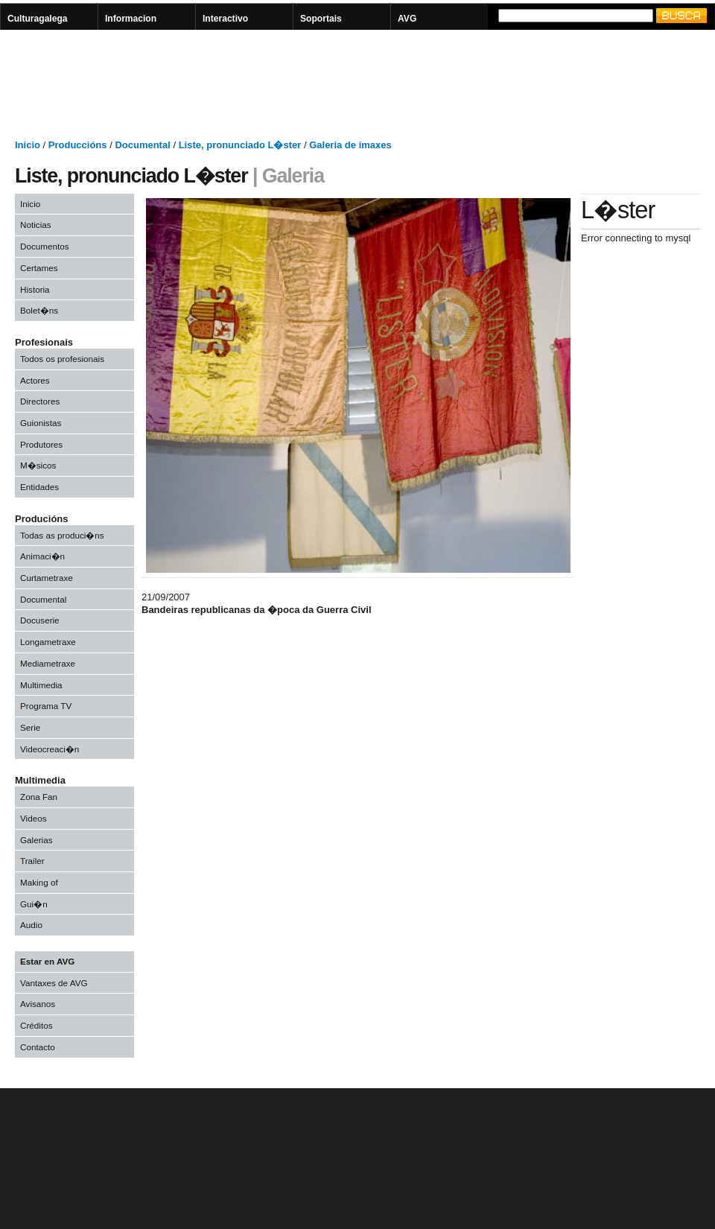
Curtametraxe (46, 577)
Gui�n (34, 904)
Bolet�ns (39, 310)
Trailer (32, 861)
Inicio (30, 204)
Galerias (36, 840)
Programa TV (46, 706)
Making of (39, 882)
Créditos (36, 1025)
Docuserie (40, 620)
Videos (33, 818)
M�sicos (38, 465)
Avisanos (37, 1004)
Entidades (39, 487)
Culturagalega (37, 18)
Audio (31, 925)
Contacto (37, 1047)
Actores (35, 380)
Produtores (41, 444)
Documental (43, 599)
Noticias (35, 224)
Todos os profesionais (62, 358)
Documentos (44, 246)
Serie (30, 727)
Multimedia (41, 685)
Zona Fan (38, 796)
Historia (35, 289)
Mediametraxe (47, 663)
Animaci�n (42, 556)
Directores (40, 401)
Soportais (321, 18)
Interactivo (225, 18)
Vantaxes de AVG (54, 983)
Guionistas (40, 423)
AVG (407, 18)
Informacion (130, 18)
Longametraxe (48, 642)
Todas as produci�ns (62, 535)
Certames (39, 268)
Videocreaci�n (49, 749)
